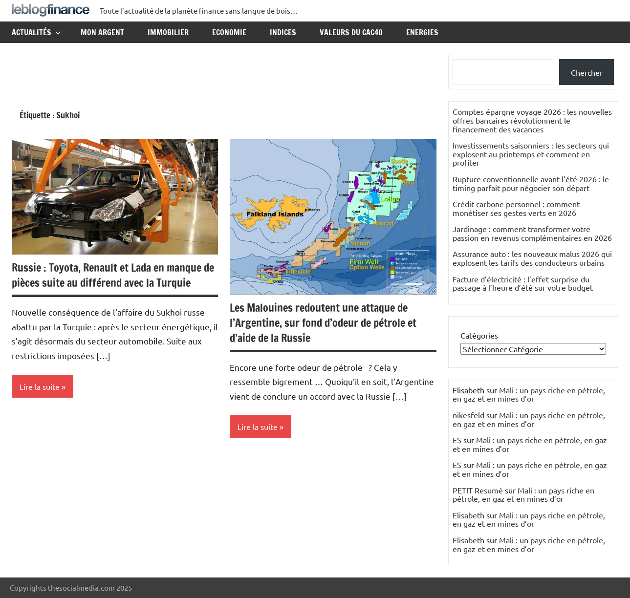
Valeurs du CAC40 (351, 32)
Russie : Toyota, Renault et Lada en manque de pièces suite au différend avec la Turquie (113, 275)
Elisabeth (468, 515)
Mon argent (102, 32)
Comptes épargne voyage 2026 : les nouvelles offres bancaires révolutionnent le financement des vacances (532, 120)
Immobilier (168, 32)
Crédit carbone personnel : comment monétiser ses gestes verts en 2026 (516, 208)
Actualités (36, 32)
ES (457, 440)
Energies (422, 32)
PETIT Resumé (478, 490)
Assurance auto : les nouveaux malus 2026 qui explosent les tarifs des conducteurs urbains (532, 258)
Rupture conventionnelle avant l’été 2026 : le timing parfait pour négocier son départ (531, 183)
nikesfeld (468, 415)
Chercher (587, 72)
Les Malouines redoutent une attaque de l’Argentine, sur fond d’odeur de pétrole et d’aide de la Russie (323, 322)
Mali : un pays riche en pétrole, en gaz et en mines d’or (529, 394)
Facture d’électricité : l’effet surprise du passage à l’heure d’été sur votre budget (523, 283)
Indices (283, 32)
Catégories (479, 335)
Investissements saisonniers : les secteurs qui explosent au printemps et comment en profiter (531, 153)
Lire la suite (40, 386)
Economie (229, 32)
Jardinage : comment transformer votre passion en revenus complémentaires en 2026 (532, 233)
